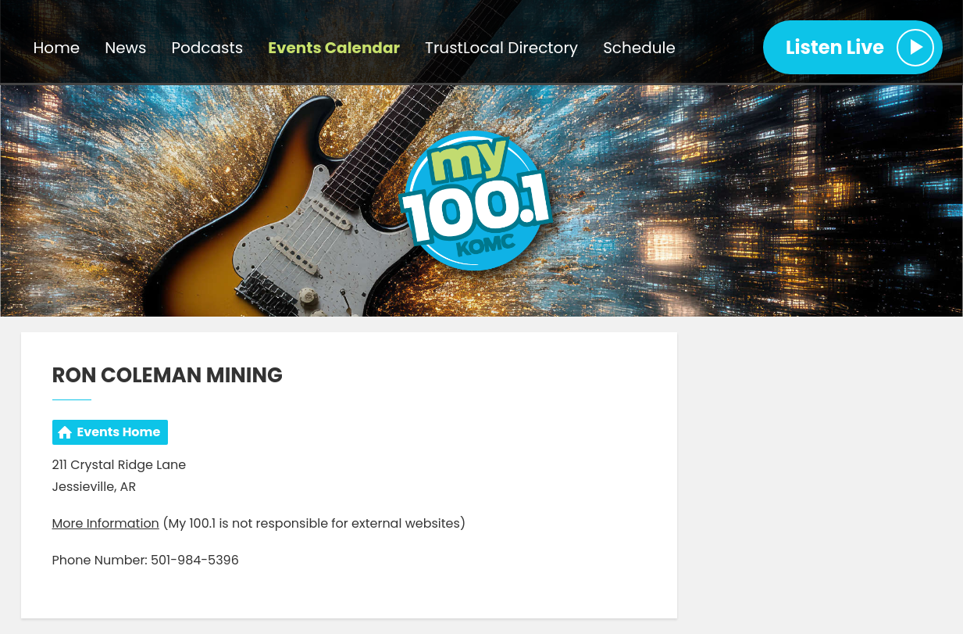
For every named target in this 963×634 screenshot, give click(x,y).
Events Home (119, 432)
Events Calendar (334, 48)
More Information (105, 523)
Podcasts (207, 48)
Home (57, 48)
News (125, 48)
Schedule (639, 48)
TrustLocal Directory (501, 48)
